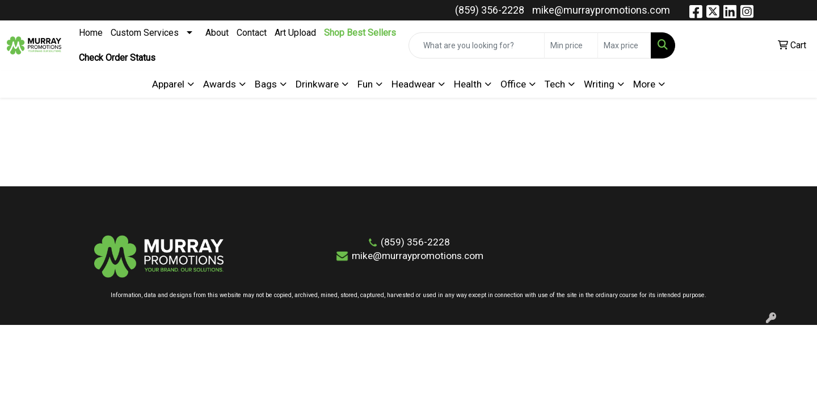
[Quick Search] (476, 45)
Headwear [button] (413, 84)
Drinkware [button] (317, 84)
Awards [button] (219, 84)
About (217, 32)
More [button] (644, 84)
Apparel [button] (168, 84)
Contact (252, 32)
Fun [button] (365, 84)
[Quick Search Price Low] (571, 45)
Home (91, 32)
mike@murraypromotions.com (601, 10)
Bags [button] (266, 84)
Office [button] (513, 84)
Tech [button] (555, 84)
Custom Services (145, 32)
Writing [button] (599, 84)
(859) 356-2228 (489, 10)
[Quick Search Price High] (624, 45)
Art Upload (295, 32)
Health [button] (468, 84)
